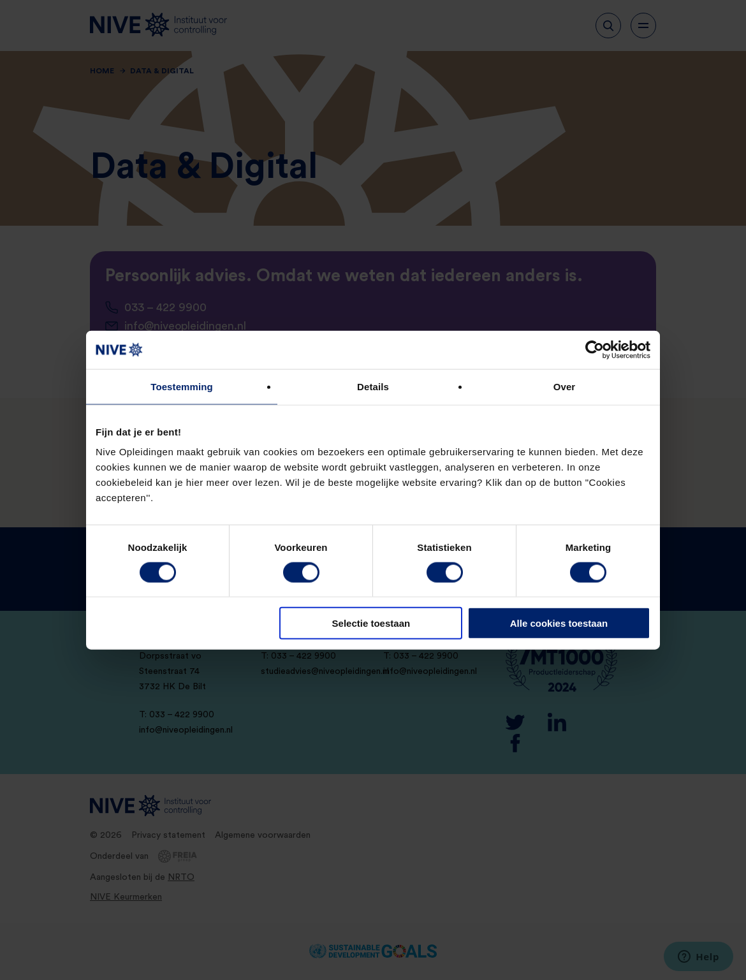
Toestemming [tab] (181, 386)
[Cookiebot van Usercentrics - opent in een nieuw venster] (594, 349)
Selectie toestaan (371, 623)
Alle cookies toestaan (559, 623)
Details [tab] (373, 386)
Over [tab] (564, 386)
